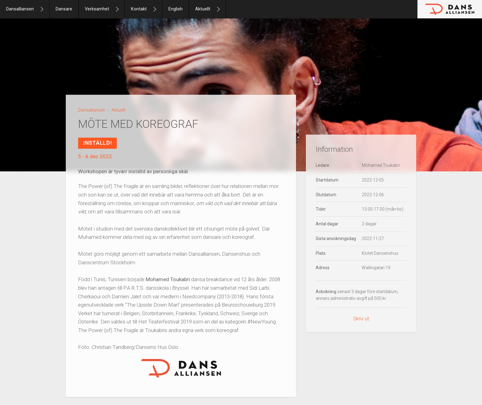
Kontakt (139, 9)
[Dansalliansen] (44, 9)
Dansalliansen (20, 9)
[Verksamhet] (119, 9)
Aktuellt (202, 9)
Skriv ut (361, 319)
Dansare (64, 9)
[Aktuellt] (221, 9)
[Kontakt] (157, 9)
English (175, 9)
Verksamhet (97, 9)
